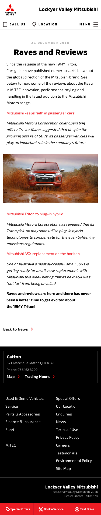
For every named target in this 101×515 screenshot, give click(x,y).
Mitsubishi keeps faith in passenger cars (40, 113)
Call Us (14, 24)
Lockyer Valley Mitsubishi (68, 9)
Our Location (67, 406)
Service (11, 406)
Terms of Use (67, 429)
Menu (89, 24)
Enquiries (64, 414)
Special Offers (68, 398)
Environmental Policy (74, 460)
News (61, 421)
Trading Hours (37, 376)
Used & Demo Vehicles (24, 398)
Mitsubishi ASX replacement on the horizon (43, 253)
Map (11, 376)
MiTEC (10, 445)
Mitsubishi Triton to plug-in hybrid (34, 214)
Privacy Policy (67, 437)
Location (44, 24)
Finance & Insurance (23, 421)
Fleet (9, 429)
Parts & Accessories (22, 414)
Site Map (63, 468)
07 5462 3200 (27, 369)
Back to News (15, 329)
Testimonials (66, 453)
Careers (63, 445)
